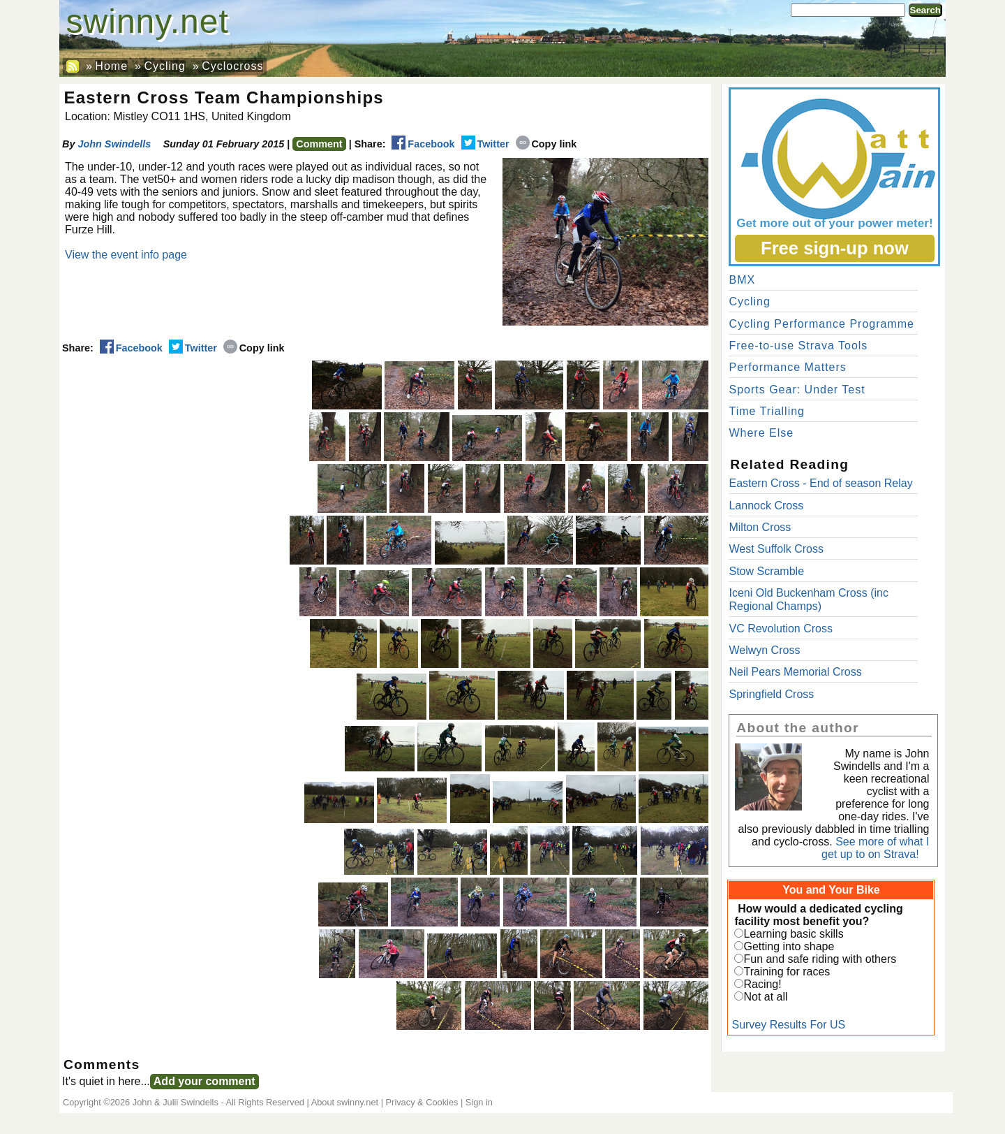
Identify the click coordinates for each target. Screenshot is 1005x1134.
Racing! (762, 984)
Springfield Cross (771, 694)
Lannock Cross (766, 505)
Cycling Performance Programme (821, 324)
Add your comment (204, 1081)
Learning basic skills (793, 934)
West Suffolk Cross (776, 549)
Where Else (761, 433)
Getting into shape (788, 946)
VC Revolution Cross (781, 628)
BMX (742, 280)
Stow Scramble (766, 571)
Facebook (423, 144)
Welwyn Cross (764, 650)
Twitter (485, 144)
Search (925, 10)
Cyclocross (232, 66)
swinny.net (147, 21)
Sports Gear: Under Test (797, 389)
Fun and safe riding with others (819, 959)
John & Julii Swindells (175, 1102)
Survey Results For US (788, 1025)
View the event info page (126, 255)
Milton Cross (760, 527)
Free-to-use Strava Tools (798, 345)
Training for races (786, 971)
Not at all (765, 997)
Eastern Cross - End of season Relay (820, 483)
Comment (319, 144)
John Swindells (114, 144)
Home (111, 66)
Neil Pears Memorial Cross (795, 672)
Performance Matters (787, 367)
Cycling (164, 66)
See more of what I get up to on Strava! (875, 848)
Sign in (479, 1102)
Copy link (546, 144)
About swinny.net (345, 1102)
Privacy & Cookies (422, 1102)
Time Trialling (767, 411)
